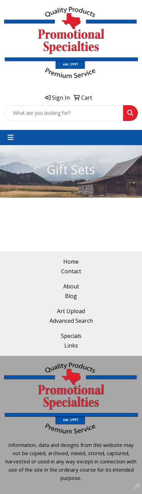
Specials (71, 336)
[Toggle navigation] (10, 137)
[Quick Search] (63, 113)
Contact (71, 271)
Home (71, 261)
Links (71, 345)
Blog (71, 296)
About (71, 286)
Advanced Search (71, 321)
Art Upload (71, 311)
